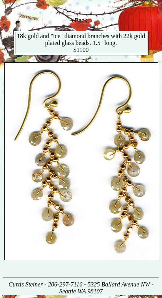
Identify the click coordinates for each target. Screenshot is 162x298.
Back (81, 20)
